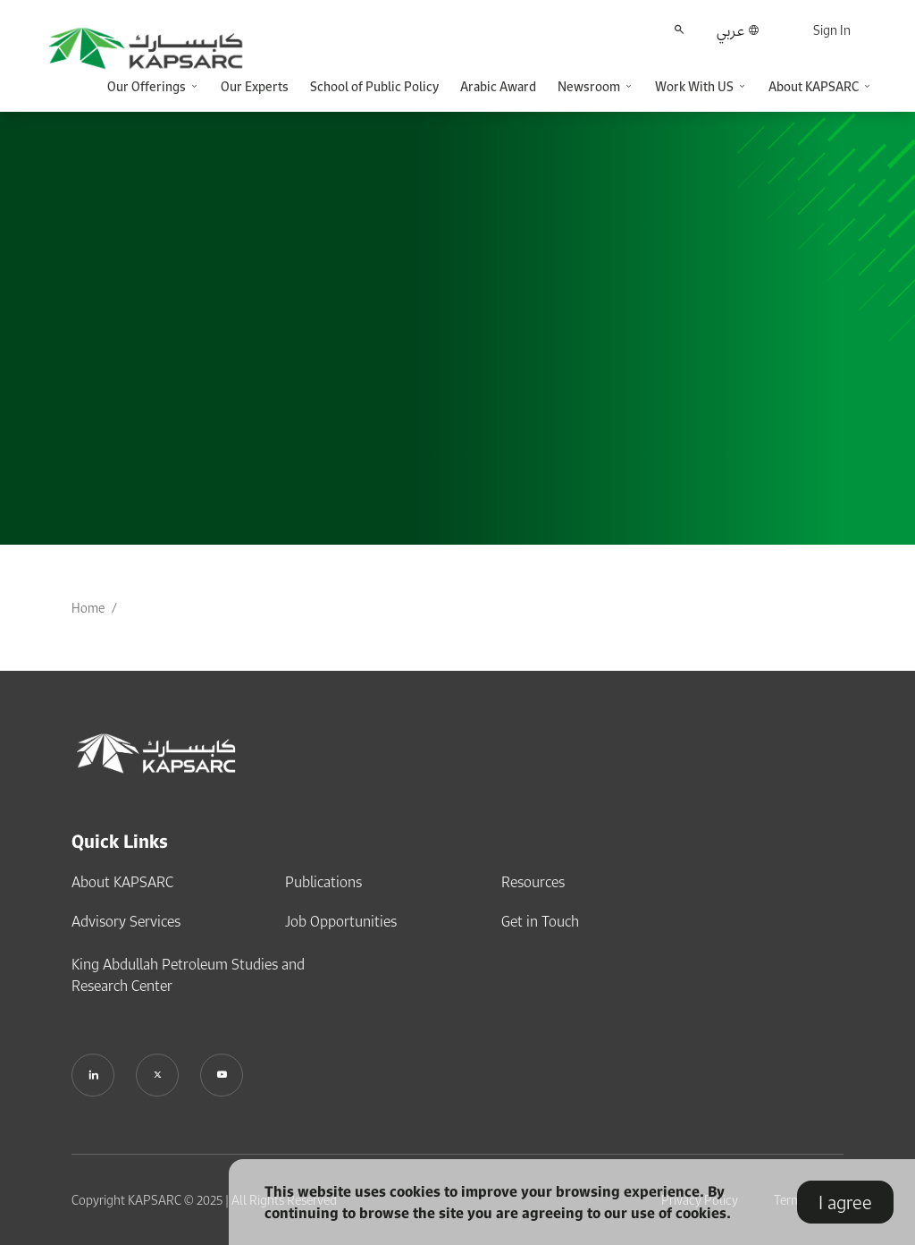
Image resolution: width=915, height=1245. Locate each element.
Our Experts (255, 86)
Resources (533, 881)
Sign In (832, 30)
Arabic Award (498, 86)
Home (88, 608)
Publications (323, 881)
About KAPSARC (122, 881)
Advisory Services (125, 921)
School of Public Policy (374, 86)
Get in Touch (540, 921)
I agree (845, 1202)
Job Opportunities (341, 921)
